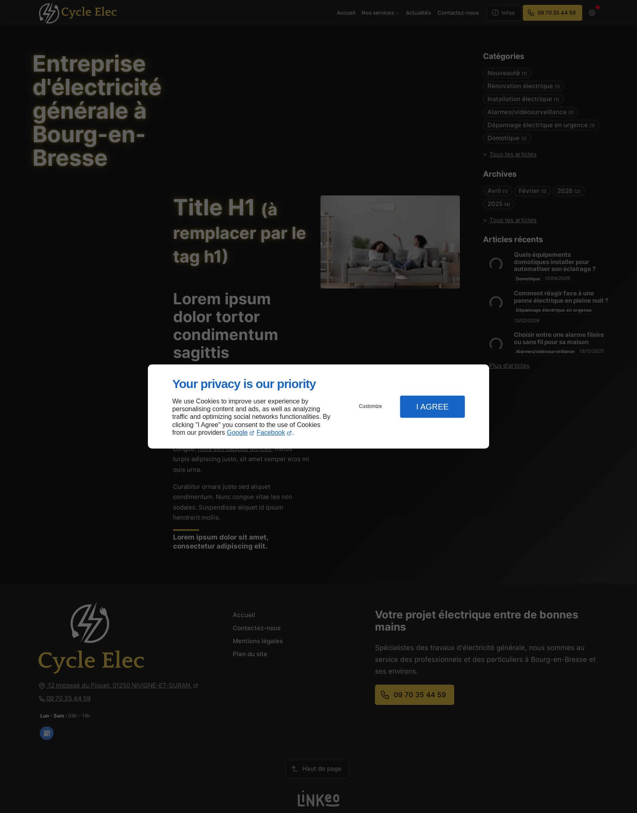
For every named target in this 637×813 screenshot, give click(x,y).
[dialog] (318, 406)
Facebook (271, 432)
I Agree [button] (432, 406)
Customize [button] (370, 406)
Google (237, 432)
